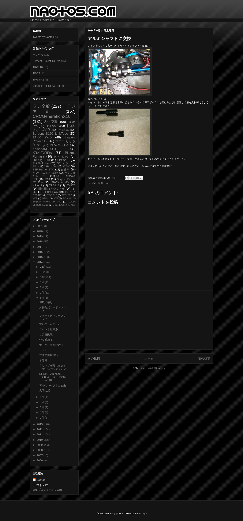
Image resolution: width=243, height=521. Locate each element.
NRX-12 (37, 185)
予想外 (43, 360)
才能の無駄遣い (48, 355)
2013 (40, 424)
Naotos (40, 479)
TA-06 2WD (42, 137)
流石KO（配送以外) (51, 344)
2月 (42, 412)
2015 (40, 257)
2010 (40, 439)
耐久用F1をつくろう (51, 188)
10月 (43, 277)
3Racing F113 (41, 160)
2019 (40, 236)
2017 (40, 246)
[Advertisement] (149, 320)
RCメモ (67, 198)
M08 (35, 198)
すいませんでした (50, 324)
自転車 (64, 130)
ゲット (43, 349)
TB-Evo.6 (51, 126)
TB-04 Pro (102, 183)
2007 (40, 455)
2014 (40, 262)
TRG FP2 (38, 79)
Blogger (142, 513)
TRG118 (38, 67)
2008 (40, 449)
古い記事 (50, 122)
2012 (40, 429)
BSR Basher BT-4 (43, 169)
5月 (42, 396)
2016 (40, 251)
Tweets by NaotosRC (45, 36)
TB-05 (36, 73)
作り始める (46, 339)
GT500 (66, 166)
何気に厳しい (47, 302)
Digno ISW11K (60, 205)
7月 (42, 292)
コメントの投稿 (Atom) (152, 368)
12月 (43, 266)
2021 (40, 225)
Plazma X (63, 160)
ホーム (149, 358)
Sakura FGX (50, 191)
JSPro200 (50, 166)
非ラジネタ (54, 109)
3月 (42, 407)
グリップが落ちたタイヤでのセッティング (52, 367)
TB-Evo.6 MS (60, 182)
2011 (40, 434)
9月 (42, 282)
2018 (40, 241)
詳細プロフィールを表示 (47, 489)
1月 (42, 417)
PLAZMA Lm (41, 163)
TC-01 (68, 192)
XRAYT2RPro (42, 153)
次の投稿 (94, 358)
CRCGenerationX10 (51, 116)
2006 (40, 460)
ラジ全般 (38, 54)
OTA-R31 (38, 195)
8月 (42, 287)
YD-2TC (71, 185)
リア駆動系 (46, 334)
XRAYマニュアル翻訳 (45, 172)
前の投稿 (204, 358)
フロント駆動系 (48, 329)
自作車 (65, 169)
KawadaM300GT (45, 149)
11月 (43, 271)
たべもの (61, 156)
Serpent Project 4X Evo (46, 60)
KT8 (56, 198)
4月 (42, 402)
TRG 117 (52, 195)
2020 (40, 231)
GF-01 (45, 198)
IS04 (47, 179)
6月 (42, 297)
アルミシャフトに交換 (52, 385)
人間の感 (44, 390)
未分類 (71, 126)
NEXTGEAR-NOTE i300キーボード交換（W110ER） (52, 377)
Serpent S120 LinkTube (50, 133)
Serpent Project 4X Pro (46, 85)
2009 (40, 444)
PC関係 (45, 130)
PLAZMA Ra (59, 145)
